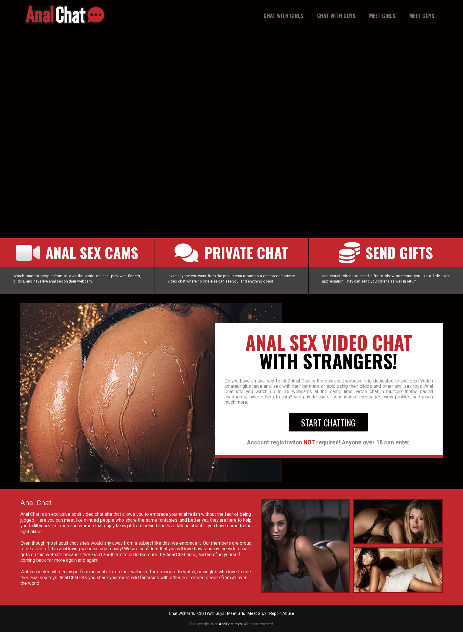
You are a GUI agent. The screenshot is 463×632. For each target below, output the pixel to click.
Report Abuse (281, 613)
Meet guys (421, 15)
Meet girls (382, 15)
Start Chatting (328, 422)
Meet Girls (236, 613)
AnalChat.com (230, 624)
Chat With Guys (336, 15)
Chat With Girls (283, 15)
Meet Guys (257, 613)
